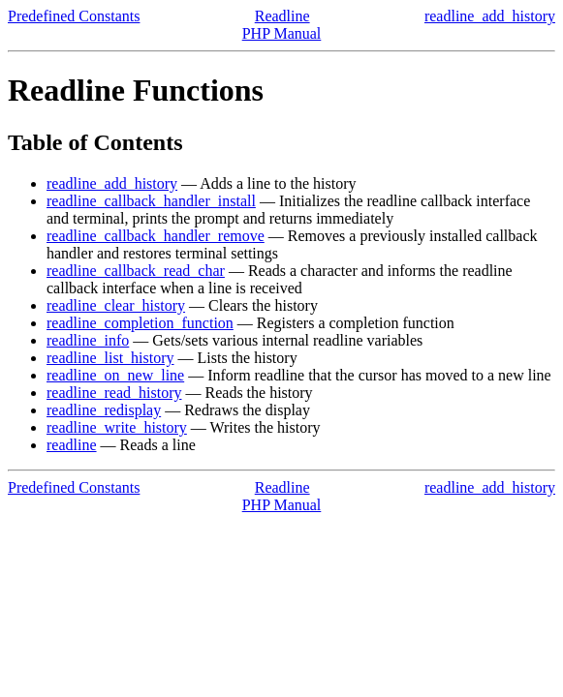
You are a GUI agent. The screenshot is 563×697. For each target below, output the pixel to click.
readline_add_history (489, 16)
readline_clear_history (116, 305)
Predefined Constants (74, 16)
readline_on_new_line (115, 375)
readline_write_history (117, 427)
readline (72, 445)
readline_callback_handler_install (151, 201)
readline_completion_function (140, 323)
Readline (282, 16)
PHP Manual (282, 33)
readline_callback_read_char (136, 270)
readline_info (88, 340)
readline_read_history (114, 392)
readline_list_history (110, 357)
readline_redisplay (104, 410)
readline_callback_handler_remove (156, 235)
